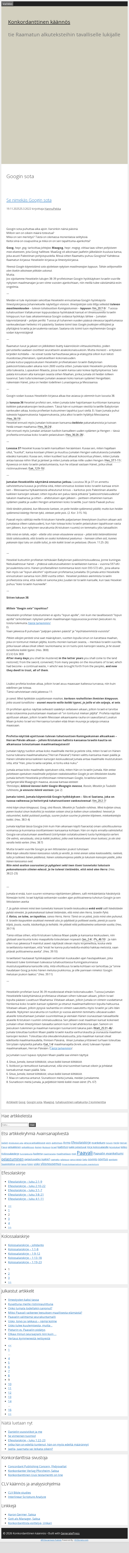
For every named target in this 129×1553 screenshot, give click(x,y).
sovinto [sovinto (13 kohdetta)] (92, 1159)
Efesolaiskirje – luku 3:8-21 (26, 1194)
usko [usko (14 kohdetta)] (37, 1164)
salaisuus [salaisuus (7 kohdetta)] (64, 1159)
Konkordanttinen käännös (39, 21)
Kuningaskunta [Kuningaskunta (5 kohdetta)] (26, 1154)
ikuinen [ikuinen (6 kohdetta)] (38, 1147)
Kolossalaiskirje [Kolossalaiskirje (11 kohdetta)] (10, 1153)
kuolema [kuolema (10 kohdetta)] (38, 1153)
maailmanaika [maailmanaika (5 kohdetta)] (49, 1154)
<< (9, 1206)
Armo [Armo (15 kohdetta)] (67, 1142)
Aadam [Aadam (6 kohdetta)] (4, 1143)
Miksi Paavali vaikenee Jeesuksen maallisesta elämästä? (45, 1313)
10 (9, 1384)
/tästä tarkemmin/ (39, 623)
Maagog (49, 1102)
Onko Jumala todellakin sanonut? (30, 1308)
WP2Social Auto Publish (51, 1540)
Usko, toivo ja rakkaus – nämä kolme (32, 1321)
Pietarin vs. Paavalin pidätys (26, 1330)
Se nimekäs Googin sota (29, 200)
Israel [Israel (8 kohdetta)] (54, 1147)
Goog (21, 1102)
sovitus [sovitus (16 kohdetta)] (103, 1159)
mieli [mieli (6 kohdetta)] (74, 1154)
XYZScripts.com (81, 1540)
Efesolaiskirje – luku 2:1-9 (25, 1182)
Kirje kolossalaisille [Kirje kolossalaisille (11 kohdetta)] (98, 1147)
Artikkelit (12, 1102)
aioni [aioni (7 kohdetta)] (48, 1142)
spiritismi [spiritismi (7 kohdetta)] (113, 1159)
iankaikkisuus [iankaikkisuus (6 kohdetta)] (28, 1147)
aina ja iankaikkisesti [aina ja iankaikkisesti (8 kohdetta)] (34, 1142)
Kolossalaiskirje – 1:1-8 (23, 1249)
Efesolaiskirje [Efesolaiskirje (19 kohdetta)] (81, 1142)
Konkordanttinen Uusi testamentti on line (35, 1475)
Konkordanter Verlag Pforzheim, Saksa (33, 1471)
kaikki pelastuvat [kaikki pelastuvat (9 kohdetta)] (78, 1147)
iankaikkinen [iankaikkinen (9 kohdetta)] (14, 1147)
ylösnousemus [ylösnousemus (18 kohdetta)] (51, 1164)
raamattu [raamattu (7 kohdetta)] (55, 1159)
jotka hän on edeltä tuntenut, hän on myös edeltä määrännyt (48, 1444)
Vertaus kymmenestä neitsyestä (29, 1338)
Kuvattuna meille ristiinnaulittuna (30, 1304)
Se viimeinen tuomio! (22, 1436)
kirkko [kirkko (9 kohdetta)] (124, 1147)
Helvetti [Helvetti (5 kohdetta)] (109, 1143)
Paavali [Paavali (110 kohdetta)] (85, 1152)
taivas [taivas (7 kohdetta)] (24, 1164)
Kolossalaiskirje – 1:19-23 (25, 1262)
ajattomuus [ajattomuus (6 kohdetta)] (57, 1143)
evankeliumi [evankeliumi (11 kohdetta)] (98, 1142)
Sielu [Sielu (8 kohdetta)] (84, 1159)
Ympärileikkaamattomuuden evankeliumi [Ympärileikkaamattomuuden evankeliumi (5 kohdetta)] (80, 1164)
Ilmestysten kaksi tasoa (23, 1300)
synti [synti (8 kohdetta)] (18, 1164)
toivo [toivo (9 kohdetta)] (30, 1164)
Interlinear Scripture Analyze (27, 1497)
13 (9, 1397)
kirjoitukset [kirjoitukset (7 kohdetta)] (114, 1147)
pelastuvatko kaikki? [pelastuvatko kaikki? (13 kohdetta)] (37, 1159)
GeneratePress (70, 1533)
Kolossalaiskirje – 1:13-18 (25, 1258)
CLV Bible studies (19, 1492)
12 (9, 1393)
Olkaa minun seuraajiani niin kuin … (32, 1334)
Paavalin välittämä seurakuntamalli (32, 1317)
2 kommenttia (97, 1102)
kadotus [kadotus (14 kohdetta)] (62, 1147)
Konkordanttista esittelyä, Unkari (30, 1523)
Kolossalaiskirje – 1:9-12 (24, 1253)
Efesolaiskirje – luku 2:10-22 (27, 1186)
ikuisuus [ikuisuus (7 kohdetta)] (46, 1147)
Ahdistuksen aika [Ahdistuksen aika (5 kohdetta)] (16, 1143)
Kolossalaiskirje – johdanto (26, 1245)
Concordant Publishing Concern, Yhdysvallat (37, 1466)
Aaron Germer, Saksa (22, 1514)
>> (9, 1227)
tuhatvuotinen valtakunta (71, 1102)
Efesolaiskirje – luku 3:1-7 (25, 1190)
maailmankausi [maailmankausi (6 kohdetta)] (63, 1154)
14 (9, 1401)
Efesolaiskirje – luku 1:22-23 (27, 1440)
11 (9, 1388)
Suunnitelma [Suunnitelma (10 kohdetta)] (8, 1164)
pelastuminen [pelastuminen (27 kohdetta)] (12, 1159)
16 (9, 1410)
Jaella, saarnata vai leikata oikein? (30, 1449)
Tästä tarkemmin (60, 1048)
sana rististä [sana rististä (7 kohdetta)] (76, 1159)
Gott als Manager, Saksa (24, 1519)
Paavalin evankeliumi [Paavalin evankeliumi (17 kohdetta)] (108, 1153)
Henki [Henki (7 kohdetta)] (116, 1142)
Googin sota (34, 1102)
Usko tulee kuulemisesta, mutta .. (30, 1325)
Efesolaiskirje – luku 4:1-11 (26, 1199)
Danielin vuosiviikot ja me (25, 1432)
